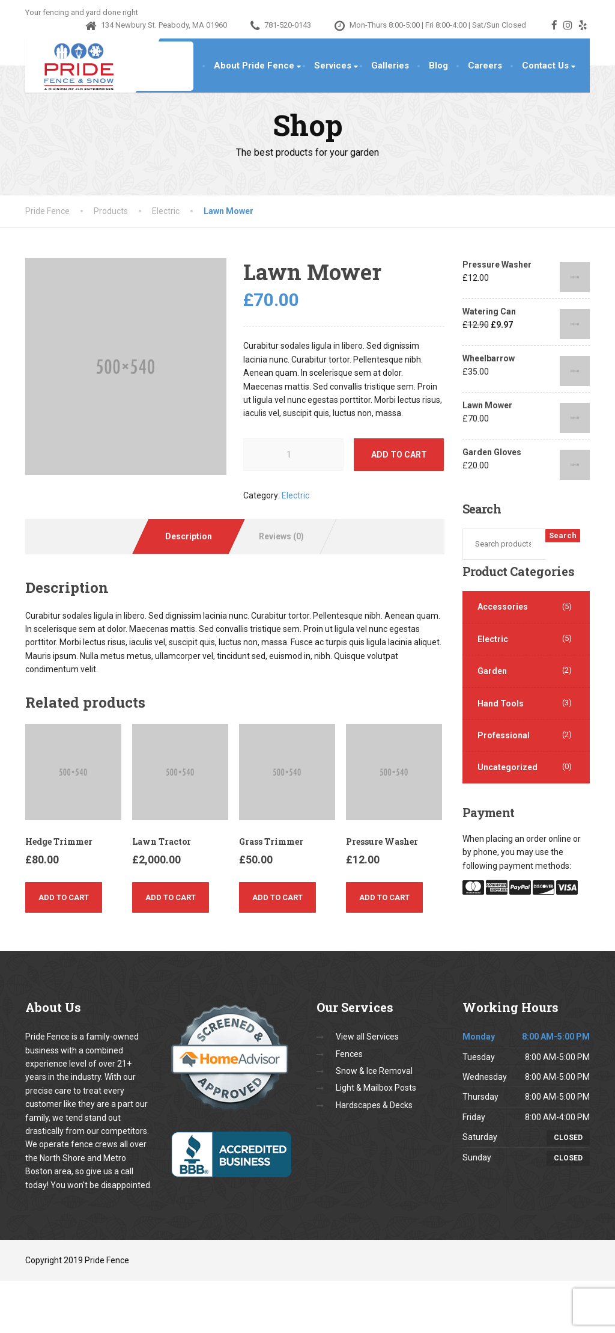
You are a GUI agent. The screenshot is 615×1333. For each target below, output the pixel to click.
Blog (438, 65)
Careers (485, 65)
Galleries (390, 65)
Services (332, 65)
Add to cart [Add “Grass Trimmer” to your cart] (277, 897)
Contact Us (545, 65)
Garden (492, 671)
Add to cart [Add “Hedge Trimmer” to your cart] (63, 897)
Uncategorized (507, 767)
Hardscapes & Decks (374, 1105)
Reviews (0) (281, 536)
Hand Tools (500, 703)
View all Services (367, 1036)
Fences (349, 1054)
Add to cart (399, 454)
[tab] (189, 536)
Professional (503, 735)
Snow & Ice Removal (374, 1071)
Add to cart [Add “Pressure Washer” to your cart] (384, 897)
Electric (295, 495)
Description (188, 536)
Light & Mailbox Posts (376, 1087)
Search (563, 535)
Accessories (502, 606)
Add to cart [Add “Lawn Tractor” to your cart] (170, 897)
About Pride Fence (254, 65)
